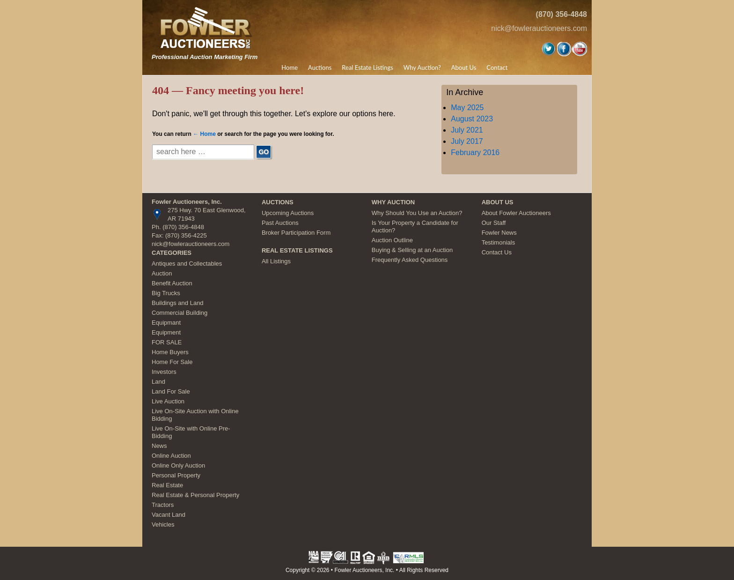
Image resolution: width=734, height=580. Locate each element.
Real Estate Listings (367, 67)
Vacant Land (168, 514)
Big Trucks (166, 293)
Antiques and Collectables (187, 263)
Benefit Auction (172, 283)
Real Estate (167, 485)
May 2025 (467, 108)
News (159, 445)
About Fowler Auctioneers (516, 212)
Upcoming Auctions (288, 212)
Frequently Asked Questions (410, 259)
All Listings (276, 261)
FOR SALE (167, 342)
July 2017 (467, 141)
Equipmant (166, 322)
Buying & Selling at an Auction (412, 249)
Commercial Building (179, 312)
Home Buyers (170, 352)
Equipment (166, 332)
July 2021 (467, 130)
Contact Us (497, 252)
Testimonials (498, 242)
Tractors (163, 504)
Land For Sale (171, 391)
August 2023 (472, 119)
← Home (204, 134)
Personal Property (176, 475)
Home (289, 67)
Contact (496, 67)
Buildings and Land (178, 302)
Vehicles (163, 524)
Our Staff (494, 222)
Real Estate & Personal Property (195, 494)
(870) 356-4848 (561, 14)
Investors (164, 371)
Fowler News (499, 232)
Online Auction (171, 455)
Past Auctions (280, 222)
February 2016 (475, 152)
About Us (464, 67)
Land (158, 381)
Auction (162, 273)
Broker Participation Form (296, 232)
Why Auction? (422, 67)
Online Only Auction (178, 465)
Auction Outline (392, 240)
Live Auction (168, 401)
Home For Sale (172, 361)
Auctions (319, 67)
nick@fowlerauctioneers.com (539, 28)
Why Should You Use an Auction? (417, 212)
